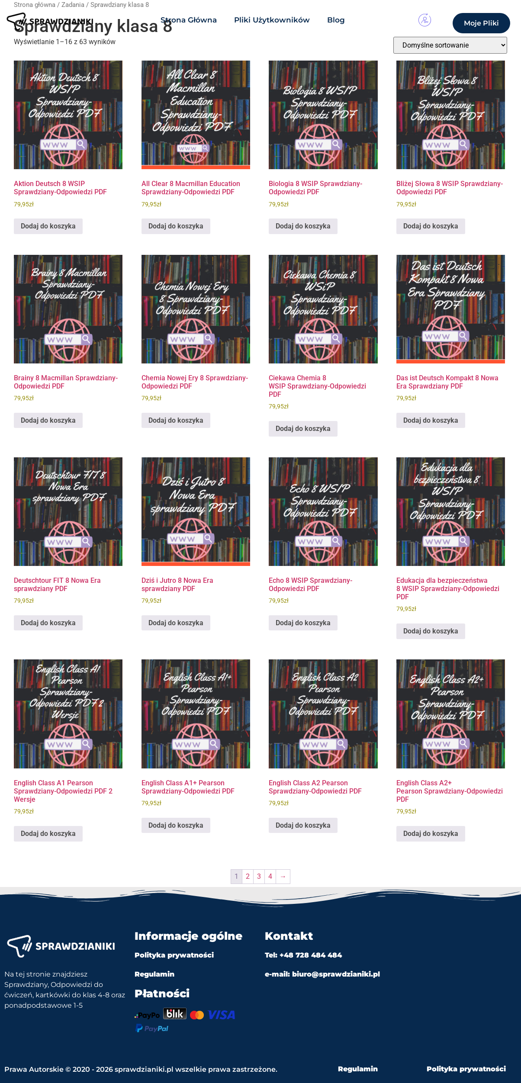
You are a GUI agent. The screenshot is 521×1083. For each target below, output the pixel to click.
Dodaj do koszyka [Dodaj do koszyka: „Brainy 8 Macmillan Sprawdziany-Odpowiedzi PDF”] (48, 420)
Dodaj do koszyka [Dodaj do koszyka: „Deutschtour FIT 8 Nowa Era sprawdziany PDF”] (48, 623)
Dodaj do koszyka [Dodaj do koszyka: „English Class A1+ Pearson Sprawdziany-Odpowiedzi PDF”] (175, 825)
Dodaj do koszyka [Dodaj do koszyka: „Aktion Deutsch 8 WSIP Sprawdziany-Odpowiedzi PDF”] (48, 226)
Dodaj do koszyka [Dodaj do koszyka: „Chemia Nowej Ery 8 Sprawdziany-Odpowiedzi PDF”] (175, 420)
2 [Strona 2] (248, 876)
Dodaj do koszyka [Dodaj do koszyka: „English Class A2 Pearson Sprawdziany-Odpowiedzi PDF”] (303, 825)
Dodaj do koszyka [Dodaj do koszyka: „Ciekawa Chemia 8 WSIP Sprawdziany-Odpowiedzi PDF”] (303, 428)
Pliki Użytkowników (272, 20)
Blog (336, 20)
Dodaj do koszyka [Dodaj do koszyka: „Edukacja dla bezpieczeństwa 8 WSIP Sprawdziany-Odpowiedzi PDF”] (430, 631)
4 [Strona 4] (270, 876)
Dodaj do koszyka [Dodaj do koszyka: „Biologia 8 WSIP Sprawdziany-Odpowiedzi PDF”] (303, 226)
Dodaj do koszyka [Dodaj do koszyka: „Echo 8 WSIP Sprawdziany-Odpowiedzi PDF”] (303, 623)
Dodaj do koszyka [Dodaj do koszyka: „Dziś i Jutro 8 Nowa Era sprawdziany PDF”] (175, 623)
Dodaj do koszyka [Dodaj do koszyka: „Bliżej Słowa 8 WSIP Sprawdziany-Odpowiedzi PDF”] (430, 226)
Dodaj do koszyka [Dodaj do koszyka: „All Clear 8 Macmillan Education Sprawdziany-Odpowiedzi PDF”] (175, 226)
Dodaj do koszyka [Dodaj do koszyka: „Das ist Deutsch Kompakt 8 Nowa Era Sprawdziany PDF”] (430, 420)
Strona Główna (189, 20)
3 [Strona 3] (259, 876)
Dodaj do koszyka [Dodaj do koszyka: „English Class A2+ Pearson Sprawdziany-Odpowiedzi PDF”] (430, 833)
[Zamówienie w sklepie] (450, 45)
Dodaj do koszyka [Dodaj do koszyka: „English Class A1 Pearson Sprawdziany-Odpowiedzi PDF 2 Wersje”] (48, 833)
